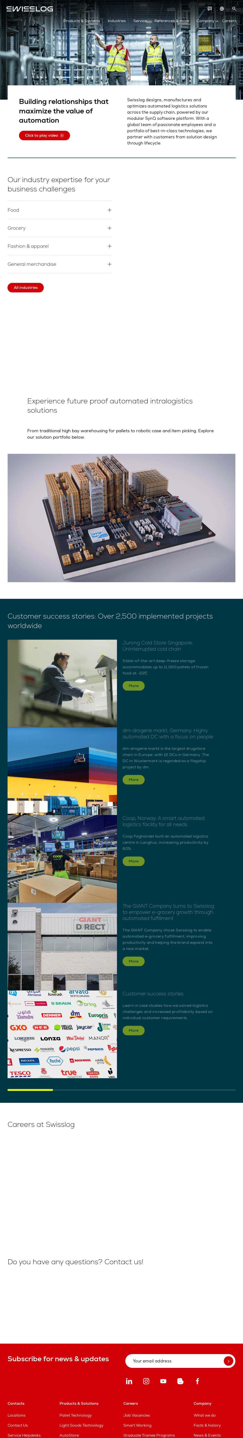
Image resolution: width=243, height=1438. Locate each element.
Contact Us (18, 1425)
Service (139, 21)
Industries (116, 21)
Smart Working (137, 1425)
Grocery (17, 228)
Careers (228, 21)
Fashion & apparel (29, 246)
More (134, 688)
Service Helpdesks (24, 1435)
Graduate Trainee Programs (149, 1435)
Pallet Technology (76, 1415)
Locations (16, 1415)
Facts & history (207, 1425)
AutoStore (69, 1435)
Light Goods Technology (81, 1425)
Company (204, 21)
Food (14, 210)
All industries (26, 287)
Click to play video (44, 135)
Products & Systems (80, 21)
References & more (170, 21)
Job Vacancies (136, 1415)
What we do (205, 1415)
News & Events (207, 1435)
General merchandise (33, 264)
